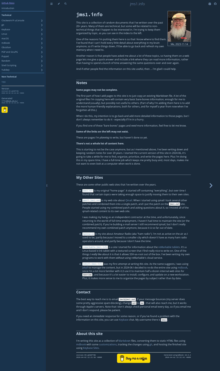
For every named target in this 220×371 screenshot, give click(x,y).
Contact (83, 291)
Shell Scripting (9, 65)
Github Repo (8, 3)
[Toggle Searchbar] (65, 4)
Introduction (8, 8)
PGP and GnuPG (10, 51)
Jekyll (85, 267)
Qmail (128, 200)
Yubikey (5, 69)
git (3, 24)
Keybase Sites (91, 348)
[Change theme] (58, 4)
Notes (81, 82)
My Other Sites (89, 177)
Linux (4, 33)
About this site (89, 333)
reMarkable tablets (169, 247)
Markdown (124, 340)
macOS (5, 38)
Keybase (6, 29)
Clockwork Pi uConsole (13, 20)
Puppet (5, 56)
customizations (108, 344)
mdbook (6, 42)
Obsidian (6, 47)
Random (6, 60)
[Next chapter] (211, 185)
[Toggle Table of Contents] (51, 4)
